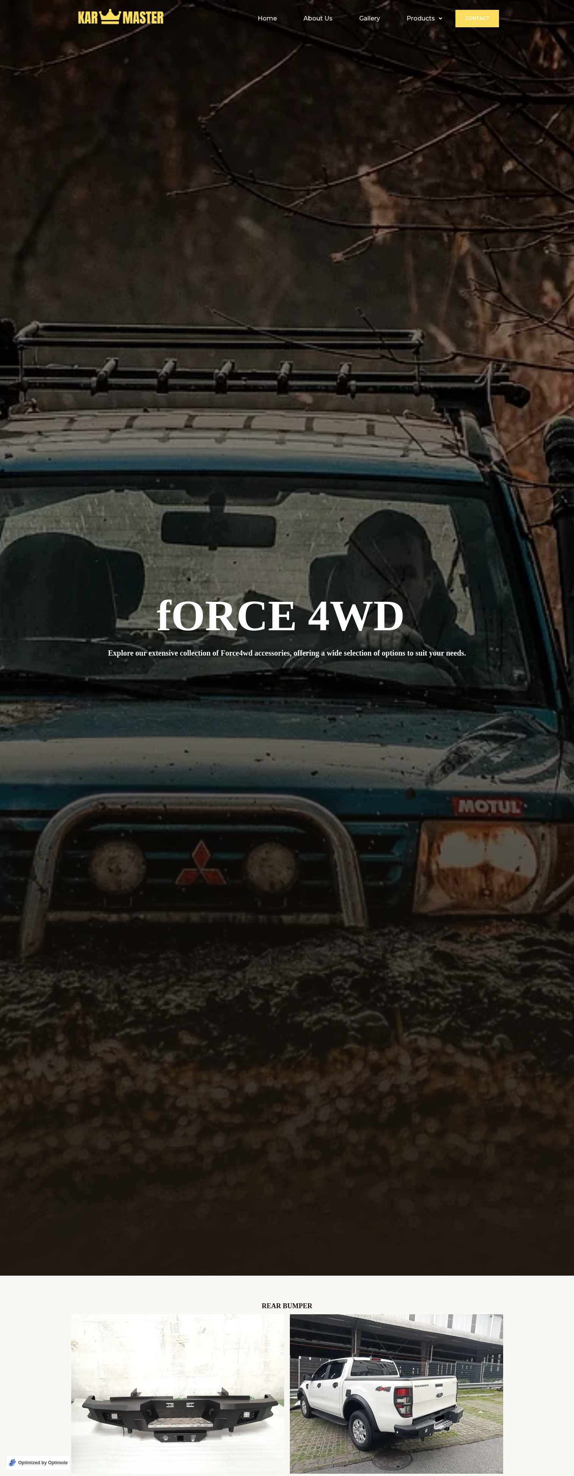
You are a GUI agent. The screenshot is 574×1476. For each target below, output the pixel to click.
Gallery (369, 18)
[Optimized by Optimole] (38, 1462)
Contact (477, 18)
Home (267, 18)
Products (424, 18)
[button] (424, 18)
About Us (318, 18)
